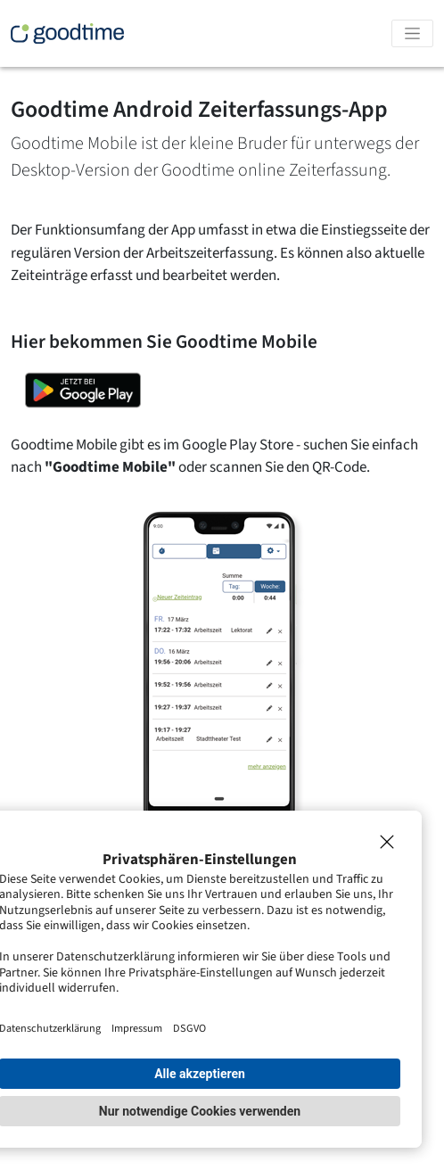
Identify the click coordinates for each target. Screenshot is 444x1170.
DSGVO (189, 1028)
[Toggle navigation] (412, 33)
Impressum (136, 1028)
